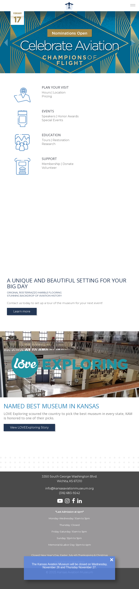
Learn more (21, 311)
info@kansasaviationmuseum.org (69, 488)
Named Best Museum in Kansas (51, 406)
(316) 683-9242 (69, 493)
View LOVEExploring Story (29, 427)
